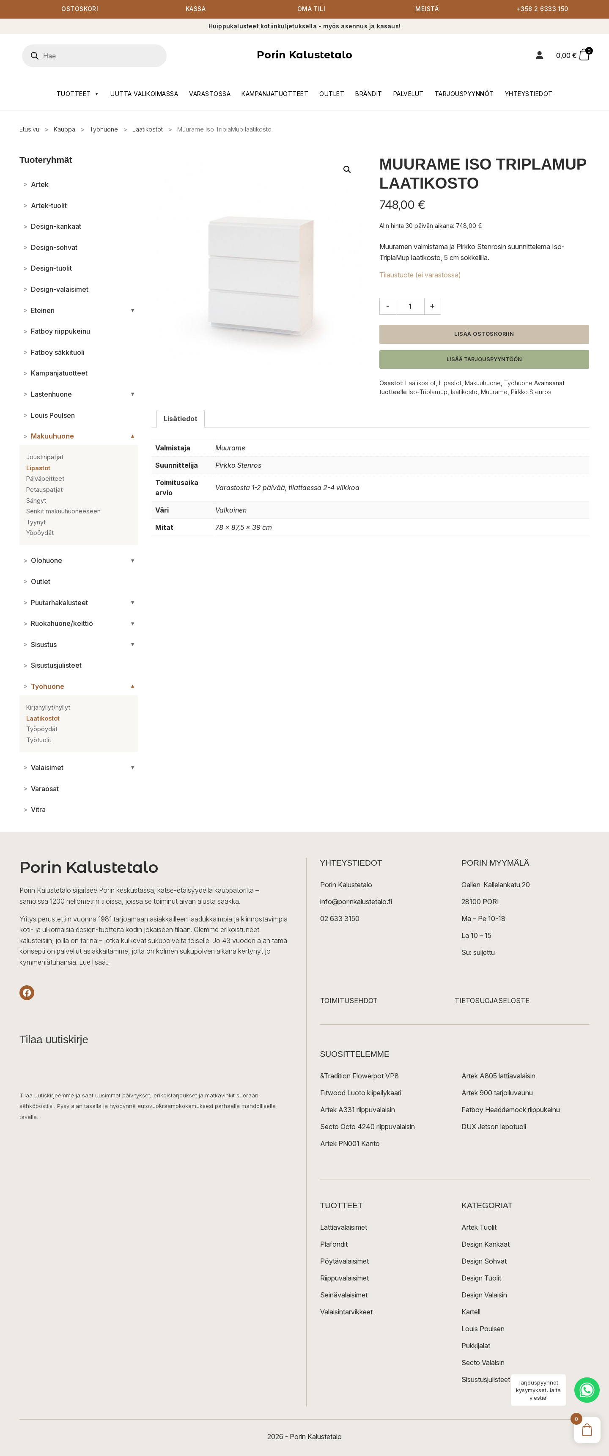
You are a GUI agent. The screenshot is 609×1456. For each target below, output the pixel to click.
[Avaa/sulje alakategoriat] (132, 310)
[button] (347, 170)
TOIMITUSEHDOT (349, 1001)
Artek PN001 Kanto (350, 1144)
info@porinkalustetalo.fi (356, 902)
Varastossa (209, 93)
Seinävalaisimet (344, 1295)
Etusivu (29, 129)
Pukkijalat (475, 1346)
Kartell (470, 1312)
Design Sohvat (484, 1261)
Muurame (494, 391)
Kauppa (64, 129)
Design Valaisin (484, 1295)
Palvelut (408, 93)
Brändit (368, 93)
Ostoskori (80, 9)
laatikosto (464, 391)
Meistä (427, 9)
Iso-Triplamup (428, 391)
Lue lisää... (94, 962)
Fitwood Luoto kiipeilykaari (360, 1093)
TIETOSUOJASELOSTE (492, 1001)
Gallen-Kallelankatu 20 (495, 885)
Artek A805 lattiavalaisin (498, 1076)
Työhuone (104, 129)
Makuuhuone (483, 383)
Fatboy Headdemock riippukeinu (510, 1110)
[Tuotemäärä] (410, 306)
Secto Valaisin (483, 1363)
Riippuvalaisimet (344, 1278)
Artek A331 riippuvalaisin (357, 1110)
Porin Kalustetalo (304, 55)
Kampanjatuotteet (274, 93)
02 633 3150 (339, 919)
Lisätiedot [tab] (181, 418)
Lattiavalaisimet (343, 1227)
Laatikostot (147, 129)
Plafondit (334, 1244)
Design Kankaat (485, 1244)
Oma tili (311, 9)
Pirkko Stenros (531, 391)
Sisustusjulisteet (485, 1380)
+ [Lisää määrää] (432, 306)
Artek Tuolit (479, 1227)
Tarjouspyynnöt (464, 93)
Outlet (331, 93)
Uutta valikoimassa (144, 93)
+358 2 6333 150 (542, 9)
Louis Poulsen (483, 1329)
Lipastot (450, 383)
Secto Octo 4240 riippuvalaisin (367, 1127)
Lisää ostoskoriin (484, 334)
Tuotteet (78, 93)
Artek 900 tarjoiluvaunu (497, 1093)
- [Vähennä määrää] (388, 306)
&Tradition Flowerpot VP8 (359, 1076)
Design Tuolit (481, 1278)
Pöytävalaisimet (344, 1261)
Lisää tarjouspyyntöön (484, 359)
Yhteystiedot (529, 93)
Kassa (195, 9)
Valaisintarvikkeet (346, 1312)
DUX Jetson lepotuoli (493, 1127)
